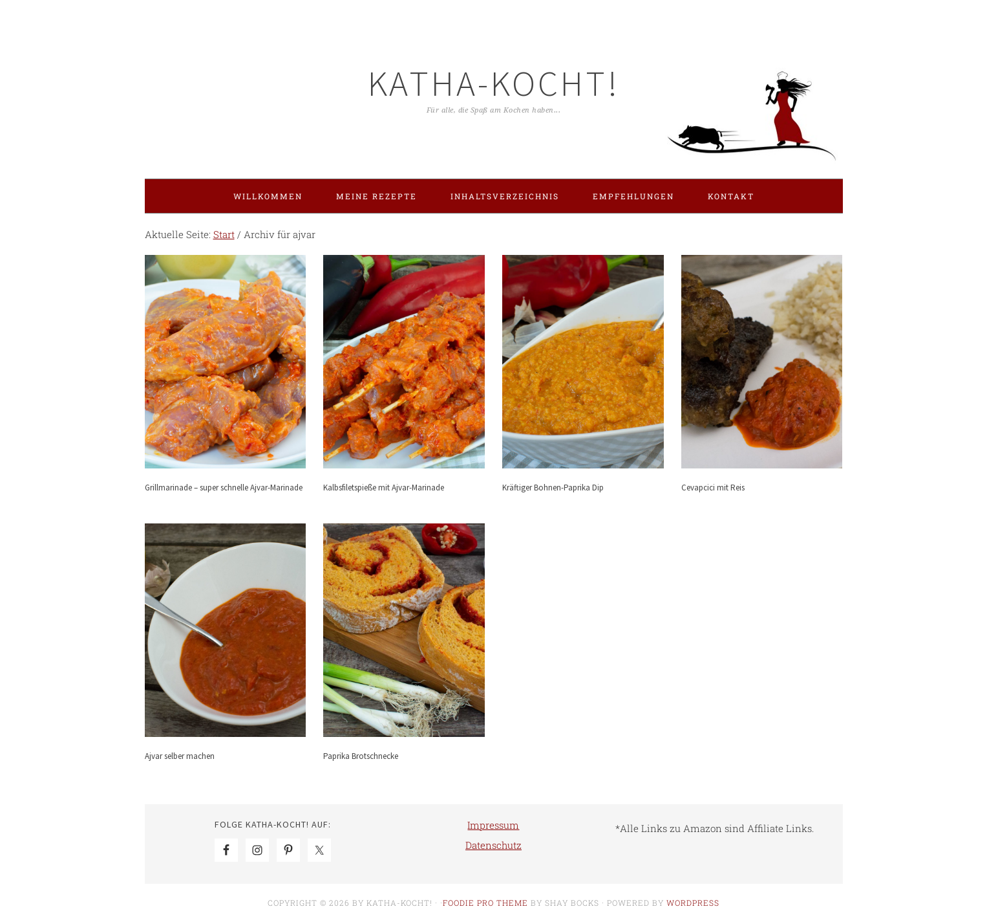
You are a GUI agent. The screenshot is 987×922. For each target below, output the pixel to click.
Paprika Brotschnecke (360, 756)
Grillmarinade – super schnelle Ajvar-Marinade (223, 487)
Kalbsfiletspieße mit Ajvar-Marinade (383, 487)
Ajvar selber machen (180, 756)
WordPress (692, 902)
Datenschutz (493, 845)
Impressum (493, 824)
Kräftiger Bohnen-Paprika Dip (553, 487)
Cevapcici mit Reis (713, 487)
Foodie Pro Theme (485, 902)
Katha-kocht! (494, 83)
